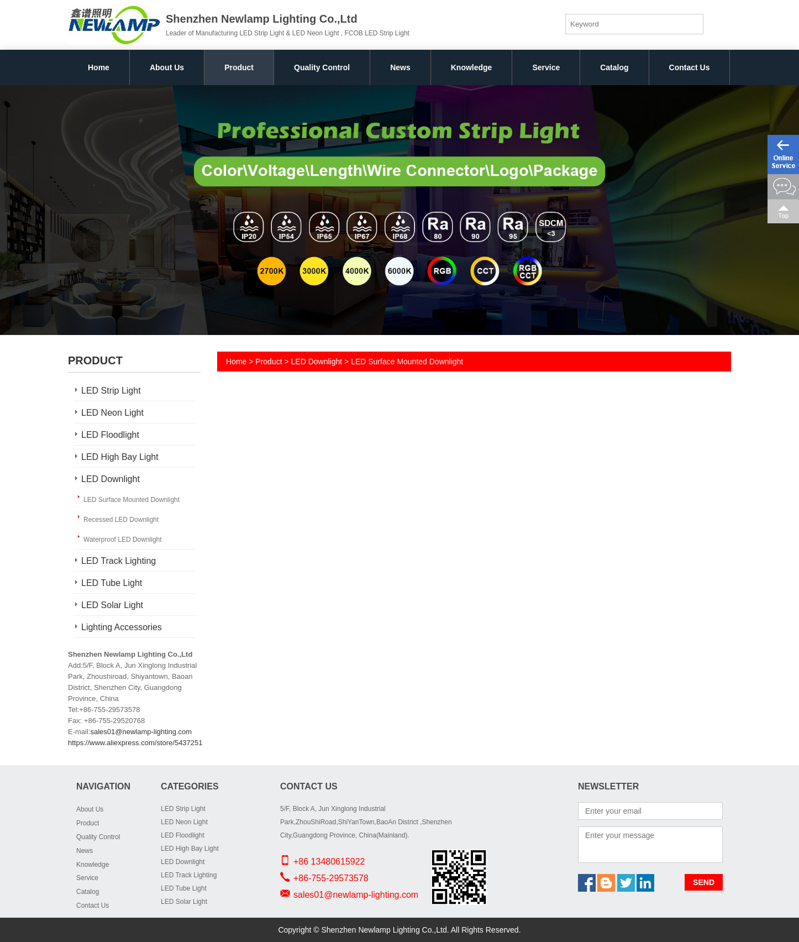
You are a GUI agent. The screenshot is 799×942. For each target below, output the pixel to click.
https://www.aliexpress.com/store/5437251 (135, 743)
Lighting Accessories (121, 627)
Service (546, 67)
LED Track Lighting (118, 561)
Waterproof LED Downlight (122, 539)
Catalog (614, 67)
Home (98, 67)
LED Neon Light (112, 412)
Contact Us (689, 67)
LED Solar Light (112, 605)
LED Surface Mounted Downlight (131, 500)
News (400, 67)
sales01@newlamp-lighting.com (141, 732)
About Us (167, 67)
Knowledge (471, 67)
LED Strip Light (111, 390)
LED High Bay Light (120, 457)
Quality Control (322, 67)
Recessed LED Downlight (121, 520)
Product (239, 67)
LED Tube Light (111, 583)
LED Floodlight (110, 434)
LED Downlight (110, 479)
